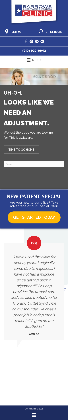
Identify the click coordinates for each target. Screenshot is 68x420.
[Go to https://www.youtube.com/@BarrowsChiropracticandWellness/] (42, 42)
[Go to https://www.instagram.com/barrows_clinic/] (31, 42)
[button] (21, 150)
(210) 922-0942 (34, 50)
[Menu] (34, 415)
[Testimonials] (34, 288)
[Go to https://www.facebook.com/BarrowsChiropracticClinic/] (26, 42)
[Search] (34, 164)
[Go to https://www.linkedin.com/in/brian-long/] (37, 42)
